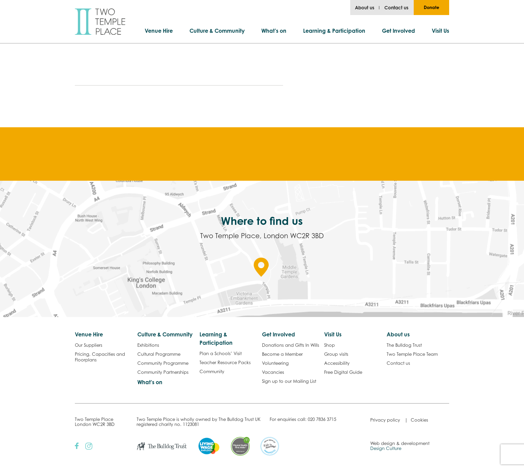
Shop (329, 345)
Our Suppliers (88, 345)
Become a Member (282, 354)
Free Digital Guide (343, 372)
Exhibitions (148, 345)
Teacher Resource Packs (225, 362)
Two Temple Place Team (412, 354)
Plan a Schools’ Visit (221, 353)
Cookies (419, 420)
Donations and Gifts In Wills (290, 345)
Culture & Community (217, 30)
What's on (149, 382)
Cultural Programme (158, 354)
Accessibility (337, 363)
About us (364, 7)
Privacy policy (385, 420)
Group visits (336, 354)
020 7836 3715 (322, 419)
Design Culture (385, 448)
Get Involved (398, 30)
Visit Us (440, 30)
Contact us (396, 7)
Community (212, 371)
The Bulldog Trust (404, 345)
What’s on (273, 30)
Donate (431, 7)
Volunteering (275, 363)
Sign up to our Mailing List (289, 381)
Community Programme (162, 363)
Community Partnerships (162, 372)
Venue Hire (159, 30)
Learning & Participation (334, 30)
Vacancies (273, 372)
